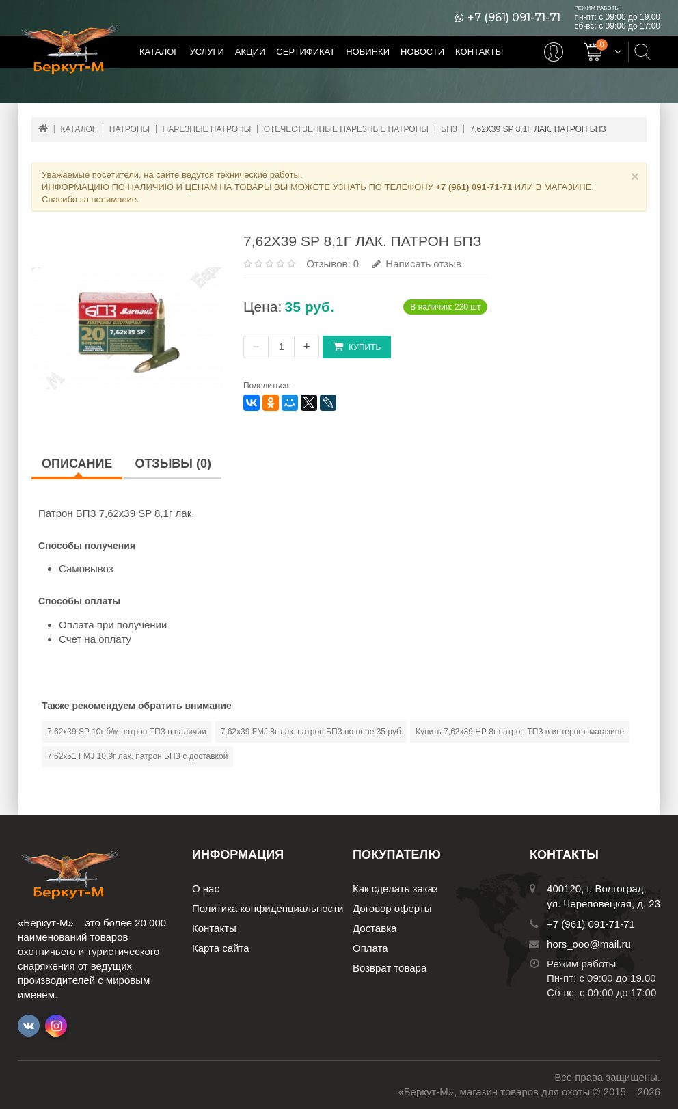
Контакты (479, 51)
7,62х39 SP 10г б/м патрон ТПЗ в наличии (126, 731)
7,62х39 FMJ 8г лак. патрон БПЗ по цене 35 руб (311, 731)
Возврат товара (389, 968)
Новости (422, 51)
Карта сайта (220, 948)
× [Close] (635, 176)
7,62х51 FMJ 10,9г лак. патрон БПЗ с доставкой (137, 756)
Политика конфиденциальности (267, 908)
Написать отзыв (416, 263)
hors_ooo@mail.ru (589, 944)
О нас (205, 888)
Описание (77, 463)
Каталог (158, 51)
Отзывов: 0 (332, 263)
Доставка (374, 928)
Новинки (368, 51)
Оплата (370, 948)
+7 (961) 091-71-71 (513, 18)
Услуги (206, 51)
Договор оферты (392, 908)
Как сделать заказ (395, 888)
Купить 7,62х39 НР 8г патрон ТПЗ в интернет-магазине (520, 731)
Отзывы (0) (173, 463)
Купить (357, 346)
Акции (250, 51)
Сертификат (305, 51)
